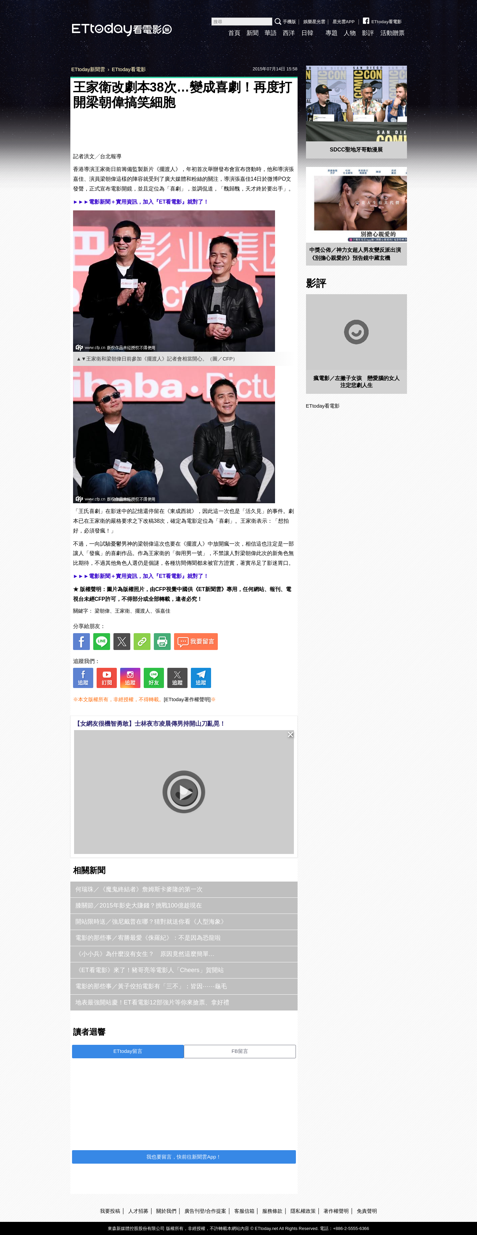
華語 (271, 33)
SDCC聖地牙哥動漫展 (356, 149)
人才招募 (138, 1211)
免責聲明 (367, 1211)
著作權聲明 (336, 1211)
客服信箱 (244, 1211)
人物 (350, 33)
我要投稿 (110, 1211)
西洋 (289, 33)
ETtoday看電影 (112, 24)
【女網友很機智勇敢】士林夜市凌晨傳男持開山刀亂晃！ (150, 723)
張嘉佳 (162, 611)
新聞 (252, 33)
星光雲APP (344, 21)
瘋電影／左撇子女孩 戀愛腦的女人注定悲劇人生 (356, 381)
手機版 (289, 21)
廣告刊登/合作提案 (205, 1211)
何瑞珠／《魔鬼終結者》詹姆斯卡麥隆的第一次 (139, 889)
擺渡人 (142, 611)
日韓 (307, 33)
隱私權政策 (303, 1211)
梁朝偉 (102, 611)
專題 (332, 33)
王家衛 (122, 611)
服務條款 (272, 1211)
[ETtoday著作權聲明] (187, 699)
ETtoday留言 (127, 1051)
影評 (368, 33)
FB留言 (240, 1051)
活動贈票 (392, 33)
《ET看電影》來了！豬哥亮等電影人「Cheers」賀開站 (149, 970)
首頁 (234, 33)
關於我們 (166, 1211)
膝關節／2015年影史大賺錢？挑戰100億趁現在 (138, 905)
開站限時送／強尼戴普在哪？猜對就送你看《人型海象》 (151, 921)
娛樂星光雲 (314, 21)
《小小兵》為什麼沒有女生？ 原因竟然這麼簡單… (145, 954)
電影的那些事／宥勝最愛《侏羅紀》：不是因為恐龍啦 (148, 937)
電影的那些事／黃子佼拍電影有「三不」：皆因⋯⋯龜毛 (151, 986)
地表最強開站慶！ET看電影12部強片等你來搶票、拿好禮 (152, 1002)
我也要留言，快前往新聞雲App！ (183, 1157)
